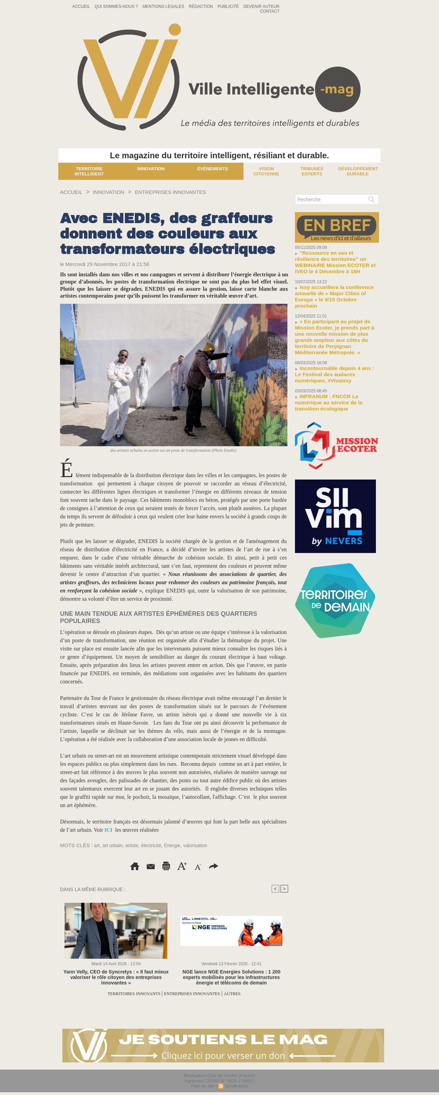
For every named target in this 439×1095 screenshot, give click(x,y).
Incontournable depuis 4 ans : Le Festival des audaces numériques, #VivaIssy (332, 343)
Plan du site (202, 1085)
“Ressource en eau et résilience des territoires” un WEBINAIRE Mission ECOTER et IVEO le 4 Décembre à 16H (335, 257)
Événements (212, 168)
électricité (155, 845)
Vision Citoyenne (266, 171)
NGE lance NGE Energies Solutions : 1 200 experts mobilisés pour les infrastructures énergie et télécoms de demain (231, 977)
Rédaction (201, 6)
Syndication (236, 1085)
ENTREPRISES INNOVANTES (187, 191)
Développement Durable (358, 171)
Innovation (151, 168)
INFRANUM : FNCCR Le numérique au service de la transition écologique (335, 365)
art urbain (113, 845)
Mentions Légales (164, 6)
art (97, 845)
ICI (109, 830)
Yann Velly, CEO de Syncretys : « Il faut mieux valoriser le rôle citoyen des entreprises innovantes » (116, 977)
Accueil (81, 6)
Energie (178, 845)
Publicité (228, 6)
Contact (270, 11)
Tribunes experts (311, 171)
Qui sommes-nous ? (117, 6)
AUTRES (247, 993)
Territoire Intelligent (89, 171)
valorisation (203, 845)
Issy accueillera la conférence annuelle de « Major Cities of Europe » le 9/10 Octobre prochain (335, 282)
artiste (135, 845)
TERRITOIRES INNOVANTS (124, 993)
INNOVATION (115, 191)
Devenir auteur (262, 6)
